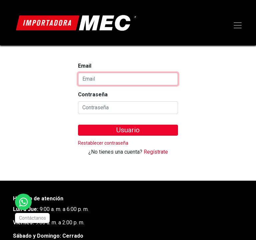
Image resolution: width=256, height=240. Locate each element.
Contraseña (93, 94)
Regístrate (156, 152)
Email (84, 66)
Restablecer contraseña (103, 143)
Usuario (128, 130)
